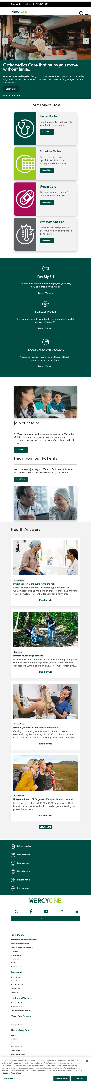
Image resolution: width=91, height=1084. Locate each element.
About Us (13, 1015)
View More (45, 807)
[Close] (87, 1063)
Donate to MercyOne (17, 1030)
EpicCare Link (15, 972)
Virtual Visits (14, 931)
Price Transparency (16, 942)
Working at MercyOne (17, 1004)
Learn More (46, 132)
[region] (45, 57)
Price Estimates (15, 939)
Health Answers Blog (17, 986)
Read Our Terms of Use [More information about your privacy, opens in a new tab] (12, 1075)
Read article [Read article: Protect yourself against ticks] (45, 623)
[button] (87, 12)
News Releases (15, 957)
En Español (14, 1042)
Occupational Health (17, 964)
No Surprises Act (15, 946)
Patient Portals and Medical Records (22, 927)
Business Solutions (16, 961)
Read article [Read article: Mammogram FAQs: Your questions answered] (45, 695)
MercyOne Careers (16, 1001)
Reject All (79, 1080)
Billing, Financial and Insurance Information (24, 919)
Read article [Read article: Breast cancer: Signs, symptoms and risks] (45, 551)
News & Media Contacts (18, 1034)
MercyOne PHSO (16, 968)
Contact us (45, 898)
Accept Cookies (61, 1080)
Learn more (11, 89)
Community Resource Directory (20, 990)
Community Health (16, 1026)
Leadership (14, 1022)
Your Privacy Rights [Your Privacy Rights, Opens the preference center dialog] (10, 1080)
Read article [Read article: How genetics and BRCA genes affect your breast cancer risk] (45, 767)
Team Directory (15, 1038)
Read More (20, 459)
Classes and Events (16, 982)
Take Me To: (16, 4)
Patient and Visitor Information (20, 923)
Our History (14, 1019)
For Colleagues (15, 1046)
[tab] (4, 95)
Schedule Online (16, 935)
